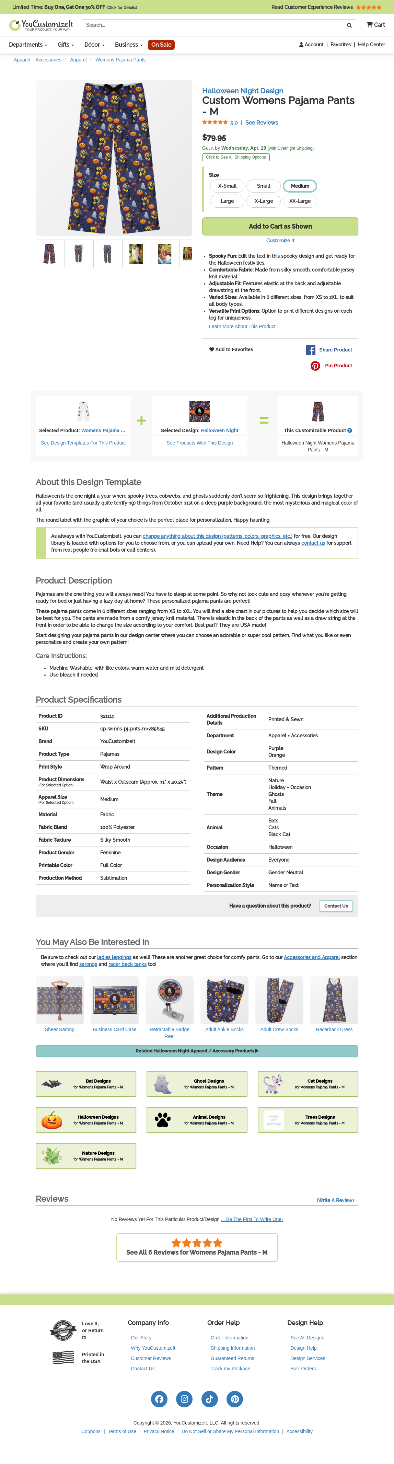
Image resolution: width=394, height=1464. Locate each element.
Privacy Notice (158, 1431)
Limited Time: (74, 7)
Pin (331, 366)
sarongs (88, 964)
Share (328, 350)
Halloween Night (220, 430)
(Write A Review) (335, 1200)
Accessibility (300, 1431)
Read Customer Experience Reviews (326, 7)
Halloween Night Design (242, 91)
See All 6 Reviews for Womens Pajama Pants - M (197, 1247)
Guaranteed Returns (232, 1358)
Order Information (229, 1337)
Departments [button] (28, 45)
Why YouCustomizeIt (153, 1348)
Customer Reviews (151, 1358)
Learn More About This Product (242, 326)
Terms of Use (122, 1431)
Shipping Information (233, 1348)
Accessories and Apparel (312, 957)
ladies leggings (114, 957)
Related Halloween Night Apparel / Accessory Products (197, 1050)
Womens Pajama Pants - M (111, 430)
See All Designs (307, 1337)
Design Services (308, 1358)
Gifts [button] (66, 45)
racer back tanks (127, 964)
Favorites (341, 44)
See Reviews (240, 122)
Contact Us (336, 906)
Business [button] (129, 45)
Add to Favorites (231, 349)
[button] (373, 25)
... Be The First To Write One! (252, 1219)
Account (311, 44)
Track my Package (230, 1368)
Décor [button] (94, 45)
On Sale (161, 45)
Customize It (280, 240)
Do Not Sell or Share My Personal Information (230, 1431)
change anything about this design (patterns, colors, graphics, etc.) (217, 536)
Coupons (91, 1431)
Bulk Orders (303, 1368)
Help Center (371, 44)
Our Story (141, 1337)
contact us (313, 543)
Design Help (304, 1348)
